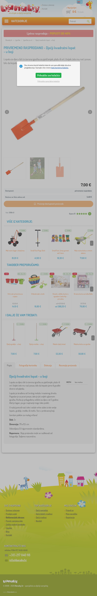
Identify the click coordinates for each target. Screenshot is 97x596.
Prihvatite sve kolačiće (48, 75)
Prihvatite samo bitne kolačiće (49, 81)
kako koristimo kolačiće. (60, 68)
